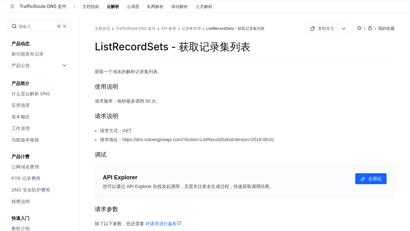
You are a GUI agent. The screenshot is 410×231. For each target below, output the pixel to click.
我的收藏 (386, 28)
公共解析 (204, 6)
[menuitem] (40, 54)
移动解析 (179, 6)
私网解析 (155, 6)
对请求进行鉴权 (163, 223)
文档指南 (90, 6)
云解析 (113, 6)
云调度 (133, 6)
